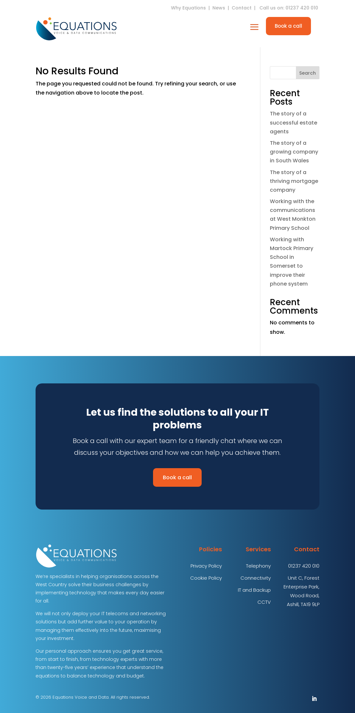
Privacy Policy (206, 565)
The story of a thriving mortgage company (294, 181)
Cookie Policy (206, 577)
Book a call (288, 25)
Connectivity (255, 577)
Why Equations (188, 8)
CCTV (264, 602)
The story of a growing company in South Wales (294, 151)
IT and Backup (254, 590)
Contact (242, 8)
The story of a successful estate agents (293, 122)
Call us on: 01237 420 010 (289, 8)
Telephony (258, 565)
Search (307, 73)
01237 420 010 (303, 565)
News (218, 8)
